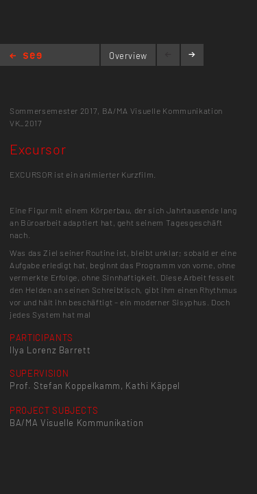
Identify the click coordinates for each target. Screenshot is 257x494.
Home (26, 56)
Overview (128, 55)
